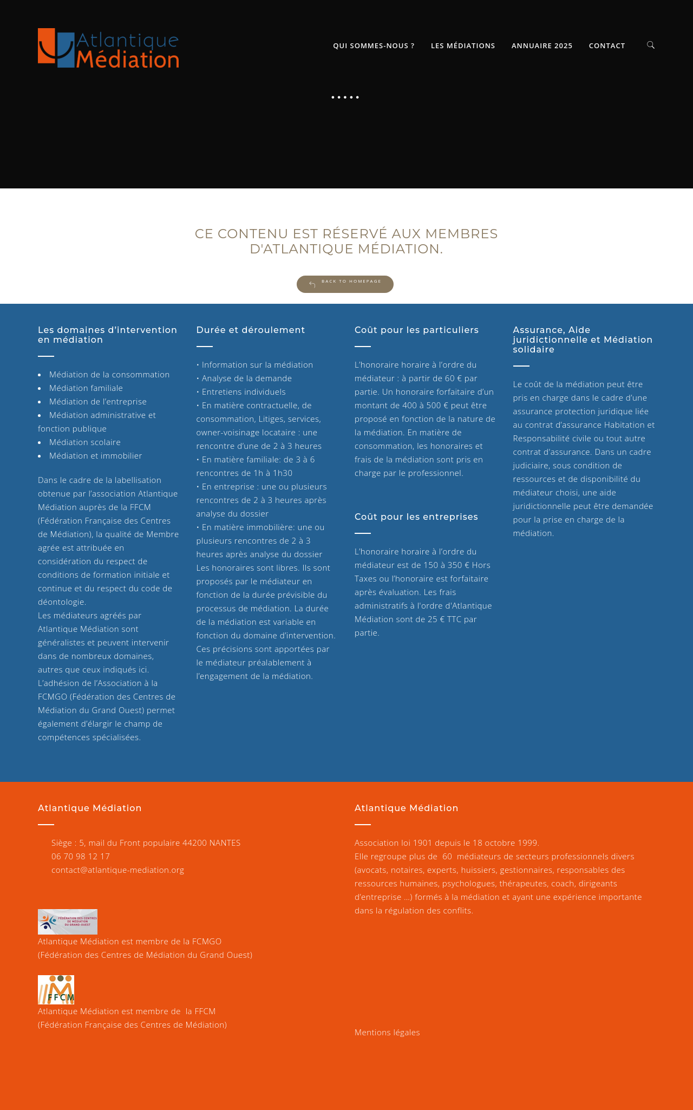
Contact (607, 45)
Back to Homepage (345, 283)
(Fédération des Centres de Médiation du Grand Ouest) (145, 954)
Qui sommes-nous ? (374, 45)
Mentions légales (387, 1032)
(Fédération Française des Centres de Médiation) (132, 1024)
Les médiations (463, 45)
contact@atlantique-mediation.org (117, 869)
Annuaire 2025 (542, 45)
